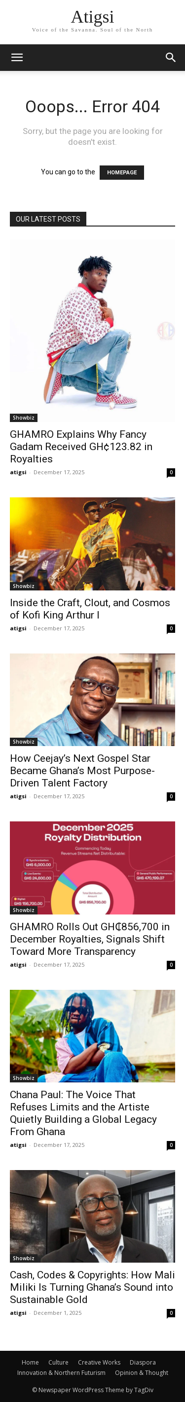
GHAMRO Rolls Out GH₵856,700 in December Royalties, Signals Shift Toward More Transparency (90, 939)
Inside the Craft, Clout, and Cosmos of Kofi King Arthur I (90, 609)
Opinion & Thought (141, 1373)
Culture (58, 1362)
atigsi (18, 472)
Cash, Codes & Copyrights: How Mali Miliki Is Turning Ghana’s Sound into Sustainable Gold (92, 1287)
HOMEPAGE (122, 172)
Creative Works (99, 1362)
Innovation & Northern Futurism (61, 1373)
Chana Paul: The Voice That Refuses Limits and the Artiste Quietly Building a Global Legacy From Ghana (83, 1113)
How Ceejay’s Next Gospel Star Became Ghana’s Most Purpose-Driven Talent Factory (82, 770)
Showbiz (24, 417)
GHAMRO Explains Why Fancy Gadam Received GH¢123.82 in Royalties (81, 446)
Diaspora (143, 1362)
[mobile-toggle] (17, 57)
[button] (171, 57)
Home (30, 1362)
